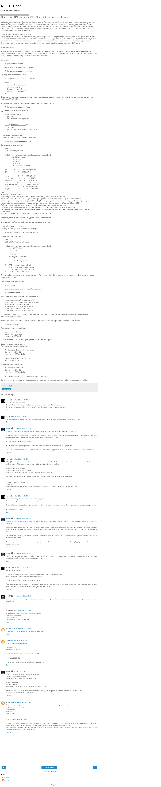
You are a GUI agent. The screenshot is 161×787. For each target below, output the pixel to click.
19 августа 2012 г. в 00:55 (22, 628)
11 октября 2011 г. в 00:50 (19, 400)
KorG (8, 400)
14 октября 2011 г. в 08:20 (22, 518)
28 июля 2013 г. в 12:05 (21, 671)
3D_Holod (9, 628)
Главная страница (49, 767)
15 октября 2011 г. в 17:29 (22, 596)
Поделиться (6, 389)
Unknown (9, 640)
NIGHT (8, 428)
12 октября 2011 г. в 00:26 (19, 496)
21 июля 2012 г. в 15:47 (23, 610)
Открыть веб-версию (49, 771)
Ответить (9, 410)
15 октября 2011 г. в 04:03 (19, 567)
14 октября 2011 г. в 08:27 (22, 553)
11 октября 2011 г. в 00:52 (19, 416)
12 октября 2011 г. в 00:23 (19, 459)
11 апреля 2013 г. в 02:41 (21, 640)
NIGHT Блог (11, 6)
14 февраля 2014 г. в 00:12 (22, 702)
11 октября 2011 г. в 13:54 (22, 428)
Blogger (53, 785)
